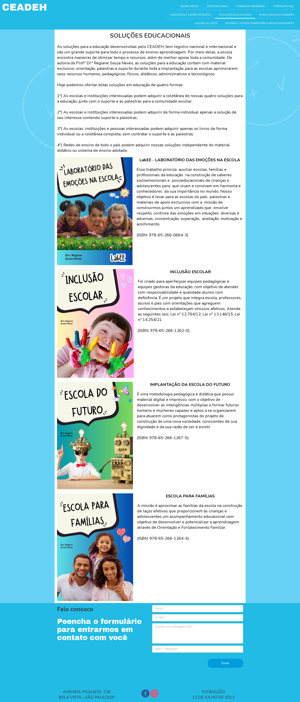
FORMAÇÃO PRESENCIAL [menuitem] (251, 6)
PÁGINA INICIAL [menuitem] (190, 6)
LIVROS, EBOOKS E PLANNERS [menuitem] (276, 14)
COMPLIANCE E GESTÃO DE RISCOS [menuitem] (190, 14)
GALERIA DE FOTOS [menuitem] (206, 23)
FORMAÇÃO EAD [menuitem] (284, 6)
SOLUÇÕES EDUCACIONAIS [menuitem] (235, 14)
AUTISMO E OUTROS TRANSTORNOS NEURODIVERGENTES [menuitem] (259, 23)
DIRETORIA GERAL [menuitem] (217, 6)
